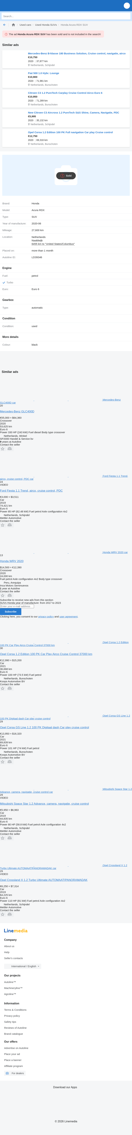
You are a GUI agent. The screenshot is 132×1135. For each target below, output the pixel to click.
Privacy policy (12, 1015)
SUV (34, 216)
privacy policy (46, 616)
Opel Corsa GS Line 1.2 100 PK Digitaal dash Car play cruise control (44, 727)
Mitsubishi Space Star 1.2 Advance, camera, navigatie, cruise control (44, 803)
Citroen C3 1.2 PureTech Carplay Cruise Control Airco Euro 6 (65, 92)
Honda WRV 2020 (12, 561)
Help (6, 952)
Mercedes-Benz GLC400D (17, 411)
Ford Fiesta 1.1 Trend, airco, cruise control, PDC (31, 490)
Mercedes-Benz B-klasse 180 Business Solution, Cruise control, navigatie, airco (77, 53)
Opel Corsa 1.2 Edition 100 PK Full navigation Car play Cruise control (70, 132)
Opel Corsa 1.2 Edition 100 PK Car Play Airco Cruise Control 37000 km (46, 654)
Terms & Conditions (15, 1009)
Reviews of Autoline (15, 1027)
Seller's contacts (13, 958)
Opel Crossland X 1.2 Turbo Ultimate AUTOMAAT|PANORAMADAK (43, 880)
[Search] (127, 16)
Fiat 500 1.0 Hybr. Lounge (43, 73)
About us (9, 946)
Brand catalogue (13, 1033)
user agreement (68, 616)
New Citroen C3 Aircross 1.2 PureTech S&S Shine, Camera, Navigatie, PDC (73, 112)
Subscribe (10, 611)
